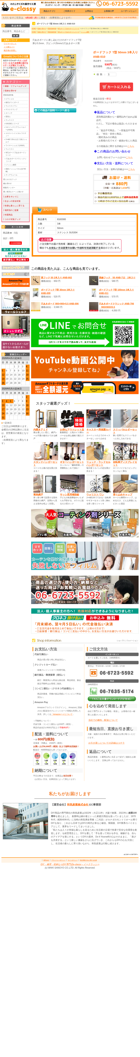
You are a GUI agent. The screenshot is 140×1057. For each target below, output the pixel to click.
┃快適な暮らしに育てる (13, 206)
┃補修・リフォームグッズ (14, 86)
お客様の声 (109, 11)
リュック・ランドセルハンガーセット (98, 463)
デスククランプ (11, 109)
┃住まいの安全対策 (12, 201)
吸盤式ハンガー (9, 188)
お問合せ (89, 11)
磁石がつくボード (12, 102)
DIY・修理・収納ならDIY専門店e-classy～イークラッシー (70, 864)
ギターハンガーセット (72, 462)
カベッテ (9, 113)
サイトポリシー (73, 860)
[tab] (45, 210)
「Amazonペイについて (62, 714)
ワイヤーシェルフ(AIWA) (15, 146)
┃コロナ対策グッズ (12, 219)
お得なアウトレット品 (72, 429)
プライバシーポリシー (58, 860)
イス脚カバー (9, 47)
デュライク (10, 120)
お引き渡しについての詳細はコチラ (106, 743)
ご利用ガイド (69, 11)
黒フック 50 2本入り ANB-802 (56, 277)
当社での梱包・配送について (103, 720)
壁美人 (8, 117)
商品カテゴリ (49, 11)
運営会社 (46, 860)
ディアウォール (11, 175)
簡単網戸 (38, 494)
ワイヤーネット (10, 44)
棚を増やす (7, 184)
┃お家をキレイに (11, 196)
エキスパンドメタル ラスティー (16, 134)
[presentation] (45, 210)
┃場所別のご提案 (11, 210)
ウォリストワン (11, 106)
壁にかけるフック (10, 179)
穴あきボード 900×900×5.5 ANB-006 (60, 304)
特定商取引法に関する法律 (88, 860)
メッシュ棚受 (11, 165)
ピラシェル (10, 99)
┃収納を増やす (10, 90)
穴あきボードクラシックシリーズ (16, 160)
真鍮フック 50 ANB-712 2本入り (117, 277)
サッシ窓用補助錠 (69, 494)
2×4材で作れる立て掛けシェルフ (16, 140)
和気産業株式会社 (78, 804)
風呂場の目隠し (10, 50)
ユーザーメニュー (129, 11)
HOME (34, 28)
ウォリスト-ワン (95, 494)
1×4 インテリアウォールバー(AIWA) (16, 128)
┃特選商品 (8, 215)
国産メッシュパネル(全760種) (16, 170)
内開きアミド (40, 429)
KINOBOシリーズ (12, 124)
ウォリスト (10, 149)
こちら (130, 146)
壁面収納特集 (8, 95)
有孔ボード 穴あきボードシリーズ (16, 154)
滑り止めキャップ (122, 494)
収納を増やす (41, 28)
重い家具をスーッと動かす (13, 192)
